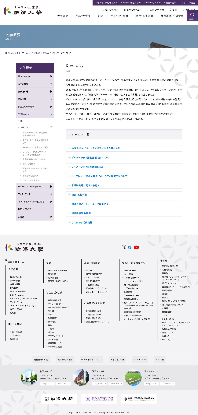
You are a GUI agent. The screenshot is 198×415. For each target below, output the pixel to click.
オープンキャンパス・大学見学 (137, 315)
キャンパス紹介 (92, 273)
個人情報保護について (93, 352)
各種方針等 (23, 91)
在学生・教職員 (132, 2)
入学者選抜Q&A (131, 284)
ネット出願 (128, 270)
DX (21, 121)
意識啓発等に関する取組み (86, 185)
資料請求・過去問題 (132, 307)
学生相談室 (53, 331)
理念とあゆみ (24, 76)
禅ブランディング (169, 283)
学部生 (51, 306)
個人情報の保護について (173, 305)
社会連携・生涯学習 (172, 19)
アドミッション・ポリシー (134, 277)
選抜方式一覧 (130, 266)
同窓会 (165, 294)
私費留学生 (53, 309)
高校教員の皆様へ (132, 291)
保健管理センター (56, 334)
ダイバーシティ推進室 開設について (90, 157)
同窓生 (171, 2)
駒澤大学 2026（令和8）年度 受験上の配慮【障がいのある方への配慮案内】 (139, 301)
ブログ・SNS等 (168, 319)
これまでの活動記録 (82, 222)
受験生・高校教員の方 (133, 260)
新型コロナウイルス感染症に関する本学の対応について (176, 324)
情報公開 (22, 99)
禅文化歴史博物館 (94, 270)
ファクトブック (24, 194)
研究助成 (52, 270)
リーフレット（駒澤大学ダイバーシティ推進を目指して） (100, 176)
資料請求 (190, 9)
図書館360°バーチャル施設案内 (176, 287)
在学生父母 (153, 2)
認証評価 (151, 352)
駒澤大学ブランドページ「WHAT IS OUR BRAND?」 (176, 278)
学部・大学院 (82, 19)
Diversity (24, 127)
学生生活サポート (56, 327)
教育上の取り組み (26, 106)
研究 (100, 19)
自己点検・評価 (115, 352)
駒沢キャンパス (48, 364)
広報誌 (21, 216)
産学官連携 (53, 273)
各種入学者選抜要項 (133, 311)
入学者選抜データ (132, 273)
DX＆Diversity (24, 114)
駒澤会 (165, 297)
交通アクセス (112, 9)
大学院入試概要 (131, 280)
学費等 (51, 320)
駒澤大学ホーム (16, 260)
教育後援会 (167, 290)
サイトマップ (167, 340)
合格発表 (128, 287)
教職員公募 (167, 312)
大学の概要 (23, 84)
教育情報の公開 (70, 352)
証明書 (51, 302)
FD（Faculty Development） (30, 186)
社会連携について (94, 302)
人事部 (165, 308)
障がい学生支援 (55, 338)
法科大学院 (167, 270)
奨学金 (51, 323)
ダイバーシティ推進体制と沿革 (88, 166)
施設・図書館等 (144, 19)
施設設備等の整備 (81, 213)
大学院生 (52, 313)
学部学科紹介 (16, 324)
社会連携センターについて (97, 313)
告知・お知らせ (24, 209)
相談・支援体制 (79, 194)
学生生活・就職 (119, 19)
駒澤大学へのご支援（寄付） (174, 301)
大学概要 (62, 19)
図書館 (89, 266)
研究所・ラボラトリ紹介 (58, 277)
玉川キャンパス (152, 364)
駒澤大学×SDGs (93, 309)
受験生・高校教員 (107, 2)
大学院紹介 (15, 328)
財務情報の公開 (50, 352)
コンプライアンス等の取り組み (31, 201)
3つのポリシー (134, 352)
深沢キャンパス (100, 364)
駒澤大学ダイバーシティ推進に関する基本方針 (96, 148)
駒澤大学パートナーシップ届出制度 (90, 204)
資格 (50, 316)
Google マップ (46, 377)
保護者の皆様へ (131, 295)
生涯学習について (94, 306)
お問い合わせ (157, 9)
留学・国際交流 (54, 291)
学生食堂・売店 (92, 280)
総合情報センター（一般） (97, 284)
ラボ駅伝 (166, 315)
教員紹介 (14, 331)
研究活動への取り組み (58, 266)
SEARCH (192, 22)
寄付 (174, 9)
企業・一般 (188, 2)
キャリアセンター (55, 295)
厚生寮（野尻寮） (93, 277)
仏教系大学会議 (169, 329)
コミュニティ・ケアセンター (97, 287)
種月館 (165, 273)
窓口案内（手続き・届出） (58, 298)
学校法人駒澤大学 (170, 266)
